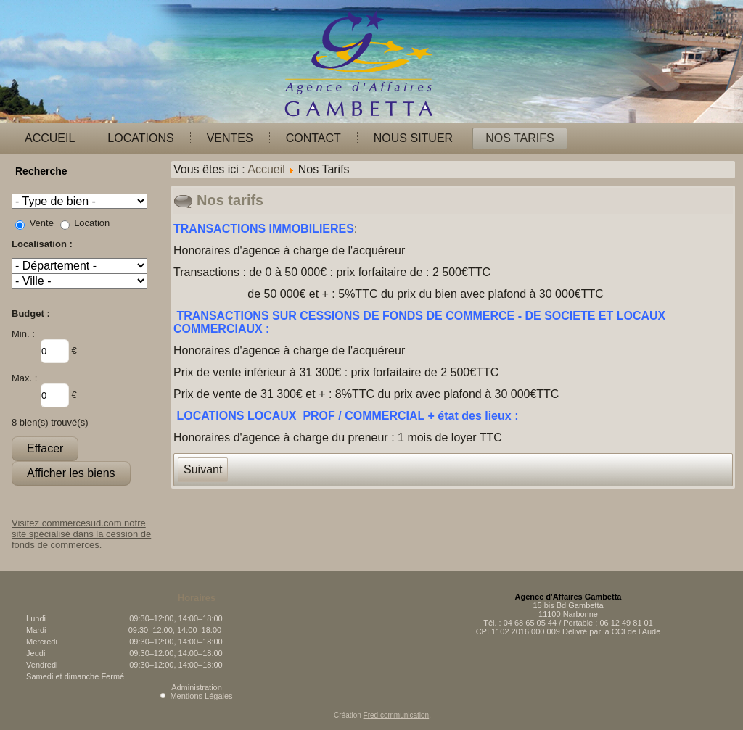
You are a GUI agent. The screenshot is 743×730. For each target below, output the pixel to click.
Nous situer (413, 138)
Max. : (24, 378)
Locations (140, 138)
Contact (313, 138)
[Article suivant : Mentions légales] (203, 469)
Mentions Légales (201, 696)
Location (92, 222)
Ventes (230, 138)
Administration (196, 687)
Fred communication (397, 715)
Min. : (23, 333)
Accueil (50, 138)
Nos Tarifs (519, 138)
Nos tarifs (230, 200)
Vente (42, 222)
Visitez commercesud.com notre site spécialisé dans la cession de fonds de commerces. (81, 534)
